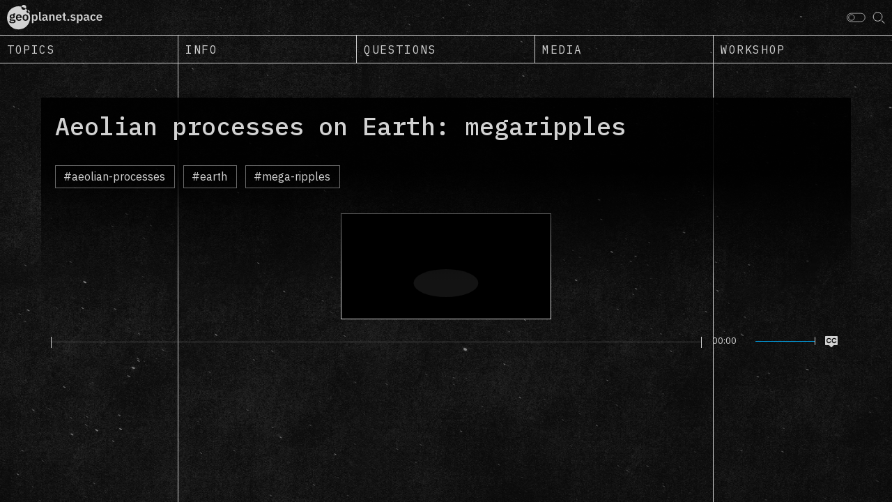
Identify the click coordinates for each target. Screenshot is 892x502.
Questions (400, 49)
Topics (31, 49)
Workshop (753, 49)
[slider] (376, 342)
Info (201, 49)
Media (562, 49)
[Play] (42, 342)
